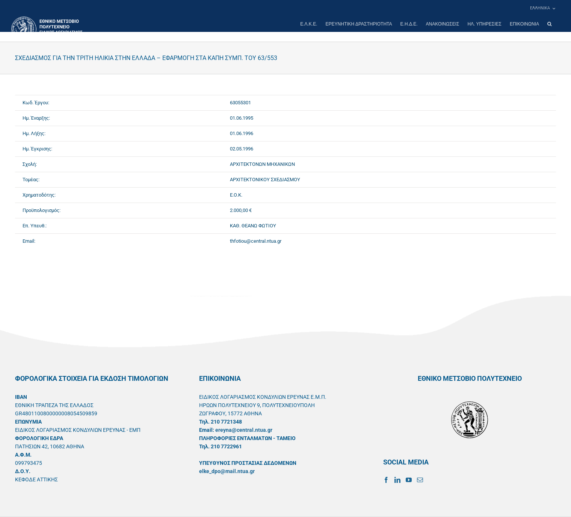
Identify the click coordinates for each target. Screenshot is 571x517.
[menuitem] (542, 8)
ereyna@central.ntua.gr (243, 430)
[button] (549, 24)
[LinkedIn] (397, 480)
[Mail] (420, 480)
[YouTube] (409, 480)
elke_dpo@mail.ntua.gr (227, 471)
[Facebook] (386, 480)
